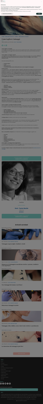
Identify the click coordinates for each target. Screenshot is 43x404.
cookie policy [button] (17, 396)
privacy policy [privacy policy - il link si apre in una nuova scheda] (29, 394)
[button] (41, 390)
